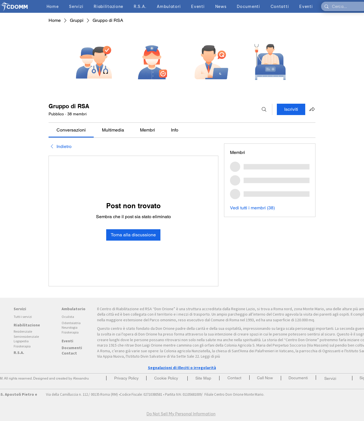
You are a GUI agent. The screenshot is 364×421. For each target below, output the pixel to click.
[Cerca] (264, 109)
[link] (71, 130)
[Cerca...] (343, 7)
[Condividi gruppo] (312, 109)
